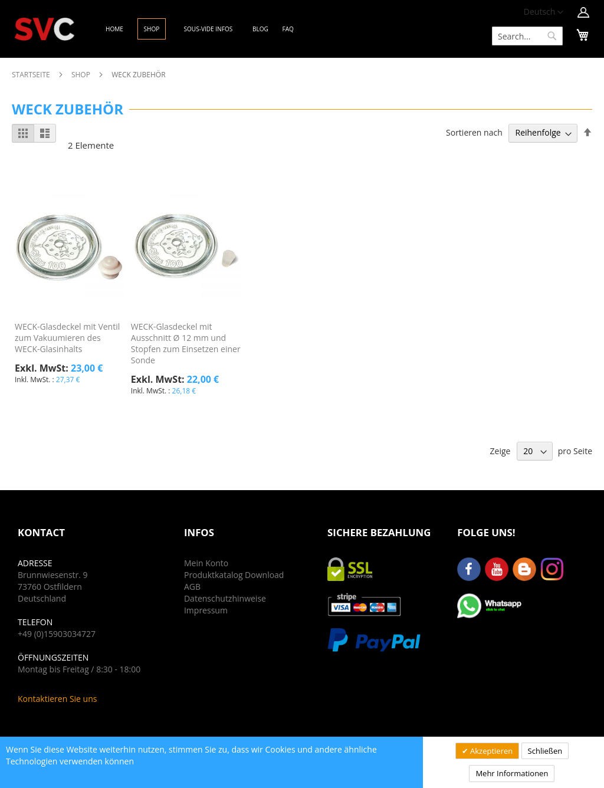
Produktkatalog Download (234, 574)
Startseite (32, 75)
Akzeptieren (490, 751)
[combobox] (527, 36)
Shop (81, 75)
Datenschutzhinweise (225, 598)
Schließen (545, 751)
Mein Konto (206, 563)
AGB (192, 586)
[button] (543, 12)
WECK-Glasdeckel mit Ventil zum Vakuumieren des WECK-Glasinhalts (67, 337)
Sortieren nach (474, 132)
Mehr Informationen (511, 773)
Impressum (206, 610)
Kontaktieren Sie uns (57, 698)
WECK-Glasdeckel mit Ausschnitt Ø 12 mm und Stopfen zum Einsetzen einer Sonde (186, 343)
